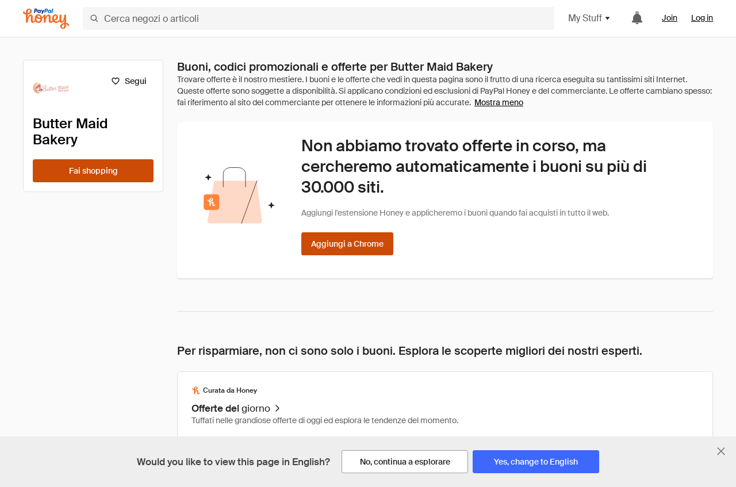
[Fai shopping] (93, 170)
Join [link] (669, 18)
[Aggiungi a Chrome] (347, 243)
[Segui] (128, 81)
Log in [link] (702, 18)
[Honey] (46, 19)
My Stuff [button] (589, 18)
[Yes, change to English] (536, 461)
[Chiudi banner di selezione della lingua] (721, 451)
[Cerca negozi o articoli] (318, 18)
